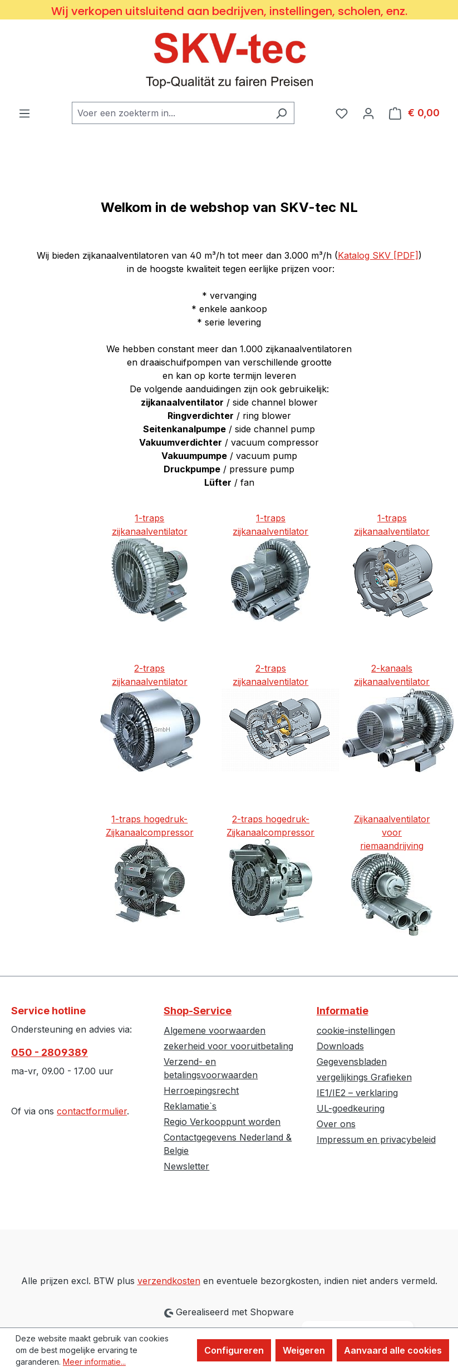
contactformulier (92, 1111)
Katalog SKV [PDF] (378, 255)
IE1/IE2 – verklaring (357, 1092)
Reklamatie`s (190, 1106)
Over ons (336, 1123)
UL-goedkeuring (351, 1108)
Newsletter (186, 1166)
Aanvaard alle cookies (393, 1350)
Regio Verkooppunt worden (222, 1121)
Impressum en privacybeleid (376, 1139)
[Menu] (24, 113)
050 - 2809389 (49, 1052)
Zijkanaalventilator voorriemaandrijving (392, 832)
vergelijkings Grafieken (364, 1077)
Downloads (340, 1046)
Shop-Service (198, 1010)
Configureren (234, 1350)
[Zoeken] (281, 113)
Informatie (342, 1010)
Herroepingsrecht (201, 1090)
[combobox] (170, 113)
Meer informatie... (94, 1361)
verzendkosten (168, 1280)
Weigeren (304, 1350)
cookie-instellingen (356, 1030)
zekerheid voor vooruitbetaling (228, 1046)
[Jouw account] (368, 113)
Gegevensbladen (352, 1061)
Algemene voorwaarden (214, 1030)
